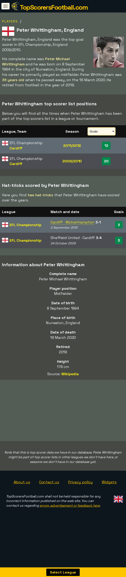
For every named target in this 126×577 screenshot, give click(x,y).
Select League (63, 572)
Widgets (109, 495)
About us (22, 495)
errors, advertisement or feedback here (70, 519)
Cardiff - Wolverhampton (72, 222)
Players (10, 21)
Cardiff (16, 148)
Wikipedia (70, 374)
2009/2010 (72, 161)
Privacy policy (80, 495)
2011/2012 (72, 145)
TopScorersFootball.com (54, 7)
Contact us (49, 495)
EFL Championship (25, 224)
